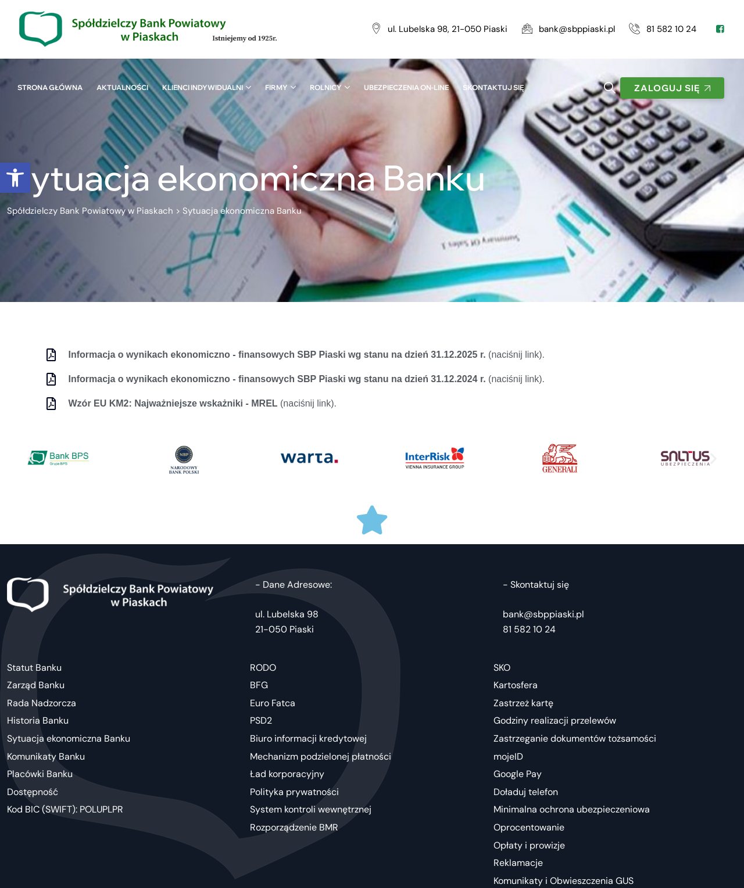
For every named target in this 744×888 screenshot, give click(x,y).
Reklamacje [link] (518, 863)
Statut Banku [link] (34, 667)
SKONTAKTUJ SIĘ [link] (493, 87)
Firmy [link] (276, 87)
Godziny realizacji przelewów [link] (554, 720)
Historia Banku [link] (38, 720)
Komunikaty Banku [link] (46, 756)
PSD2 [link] (261, 720)
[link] (15, 178)
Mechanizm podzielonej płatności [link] (320, 756)
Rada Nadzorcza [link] (41, 703)
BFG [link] (259, 685)
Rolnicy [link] (326, 87)
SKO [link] (501, 667)
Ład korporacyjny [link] (287, 774)
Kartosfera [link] (515, 685)
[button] (30, 458)
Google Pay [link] (517, 774)
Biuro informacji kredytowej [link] (308, 738)
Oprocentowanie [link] (528, 827)
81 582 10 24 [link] (529, 629)
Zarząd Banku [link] (36, 685)
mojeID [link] (508, 756)
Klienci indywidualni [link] (202, 87)
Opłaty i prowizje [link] (529, 845)
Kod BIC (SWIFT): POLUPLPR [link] (65, 809)
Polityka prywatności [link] (294, 792)
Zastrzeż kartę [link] (523, 703)
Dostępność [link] (32, 792)
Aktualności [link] (122, 87)
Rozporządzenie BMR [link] (294, 827)
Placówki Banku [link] (40, 774)
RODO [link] (263, 667)
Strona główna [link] (50, 87)
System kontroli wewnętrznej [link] (310, 809)
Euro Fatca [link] (272, 703)
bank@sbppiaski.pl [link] (543, 614)
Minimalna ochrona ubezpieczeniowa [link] (571, 809)
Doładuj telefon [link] (525, 792)
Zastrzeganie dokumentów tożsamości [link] (574, 738)
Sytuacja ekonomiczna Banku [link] (68, 738)
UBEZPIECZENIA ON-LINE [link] (406, 87)
